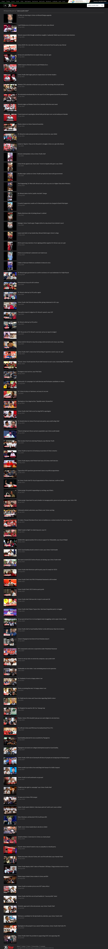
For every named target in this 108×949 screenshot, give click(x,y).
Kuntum (64, 1)
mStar (22, 1)
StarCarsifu (42, 1)
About (18, 946)
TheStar (8, 1)
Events (13, 1)
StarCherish (35, 1)
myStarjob (54, 1)
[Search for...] (93, 5)
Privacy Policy (35, 946)
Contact (23, 946)
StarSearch (48, 1)
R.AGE (17, 1)
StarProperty (28, 1)
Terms (28, 946)
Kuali (60, 1)
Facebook (42, 946)
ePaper (3, 1)
